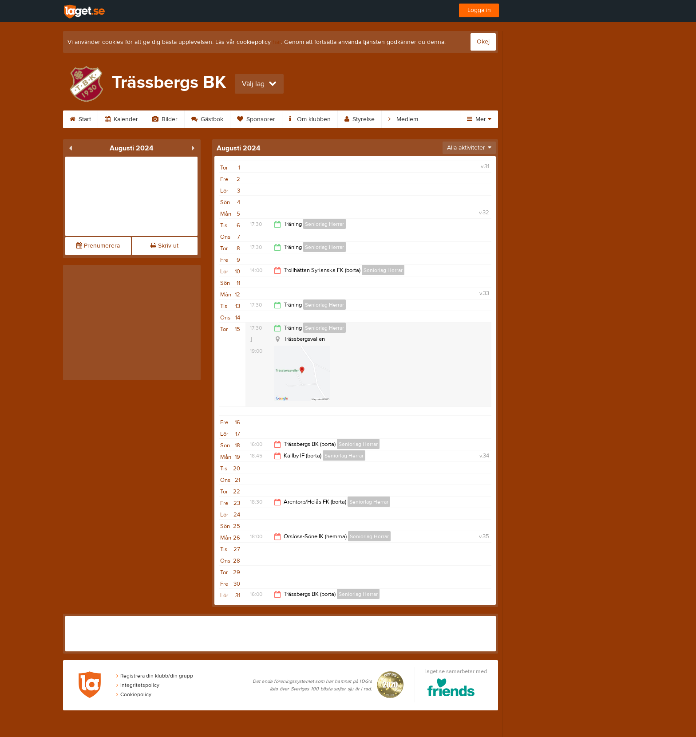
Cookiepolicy (133, 694)
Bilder (165, 119)
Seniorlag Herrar (324, 224)
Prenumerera (98, 246)
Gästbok (207, 119)
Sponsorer (256, 119)
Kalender (121, 119)
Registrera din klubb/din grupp (154, 675)
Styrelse (359, 119)
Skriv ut (164, 246)
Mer (479, 119)
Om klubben (310, 119)
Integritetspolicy (137, 685)
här (277, 42)
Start (80, 119)
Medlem (403, 119)
